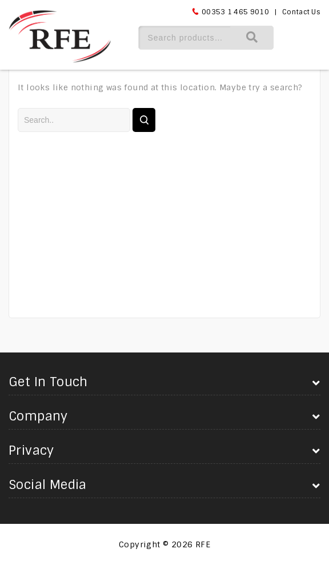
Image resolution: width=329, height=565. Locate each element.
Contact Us (301, 12)
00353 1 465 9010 (235, 12)
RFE (202, 544)
